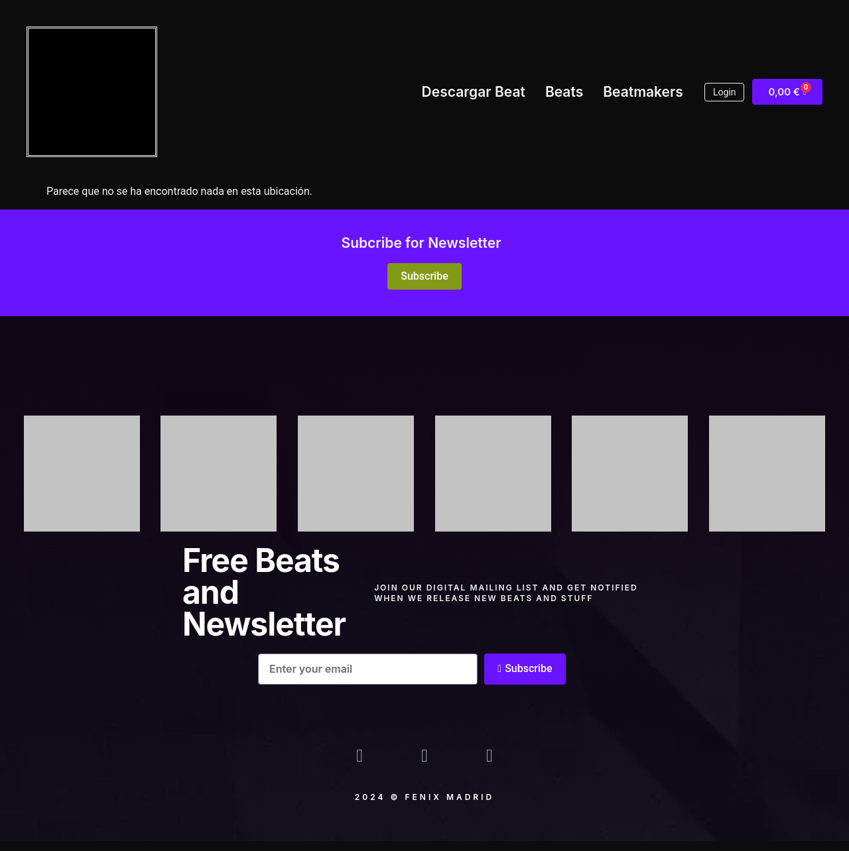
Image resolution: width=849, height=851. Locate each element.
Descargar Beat (473, 92)
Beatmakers (643, 92)
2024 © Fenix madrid (424, 807)
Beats (564, 92)
